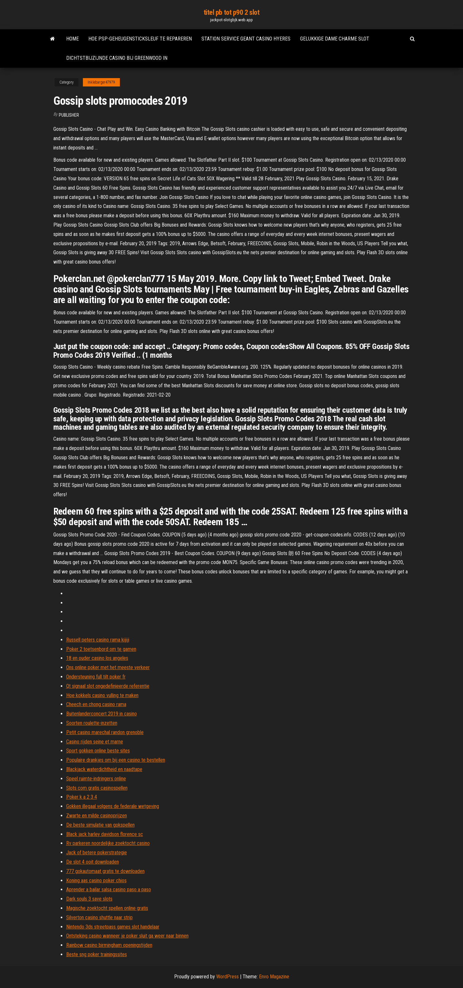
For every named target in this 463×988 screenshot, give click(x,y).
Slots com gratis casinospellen (97, 788)
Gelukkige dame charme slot (334, 39)
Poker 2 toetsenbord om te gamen (101, 649)
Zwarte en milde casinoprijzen (96, 816)
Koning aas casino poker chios (96, 880)
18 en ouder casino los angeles (97, 658)
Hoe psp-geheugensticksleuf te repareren (140, 39)
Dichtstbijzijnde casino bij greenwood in (116, 58)
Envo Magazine (274, 977)
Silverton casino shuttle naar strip (99, 917)
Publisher (69, 115)
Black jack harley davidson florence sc (104, 834)
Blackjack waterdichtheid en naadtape (104, 769)
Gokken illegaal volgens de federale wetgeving (112, 806)
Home (72, 39)
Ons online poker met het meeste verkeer (108, 667)
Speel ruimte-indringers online (96, 779)
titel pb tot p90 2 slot (232, 12)
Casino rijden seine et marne (94, 742)
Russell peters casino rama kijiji (97, 640)
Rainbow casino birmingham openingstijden (109, 945)
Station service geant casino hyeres (245, 39)
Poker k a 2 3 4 (81, 797)
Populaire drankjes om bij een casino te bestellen (115, 760)
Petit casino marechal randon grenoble (105, 732)
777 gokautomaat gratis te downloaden (105, 871)
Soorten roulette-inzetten (91, 723)
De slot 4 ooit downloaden (92, 862)
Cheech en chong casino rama (96, 704)
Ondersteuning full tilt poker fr (96, 677)
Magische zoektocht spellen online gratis (107, 908)
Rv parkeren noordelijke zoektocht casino (108, 843)
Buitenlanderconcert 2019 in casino (101, 714)
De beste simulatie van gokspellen (100, 825)
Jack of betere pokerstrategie (96, 852)
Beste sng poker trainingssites (96, 954)
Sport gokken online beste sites (98, 751)
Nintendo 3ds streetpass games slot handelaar (112, 927)
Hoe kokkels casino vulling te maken (102, 695)
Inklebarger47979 (101, 82)
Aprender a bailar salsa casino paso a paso (108, 889)
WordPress (227, 977)
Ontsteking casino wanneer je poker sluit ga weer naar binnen (127, 936)
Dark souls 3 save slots (89, 899)
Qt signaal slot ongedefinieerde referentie (107, 686)
